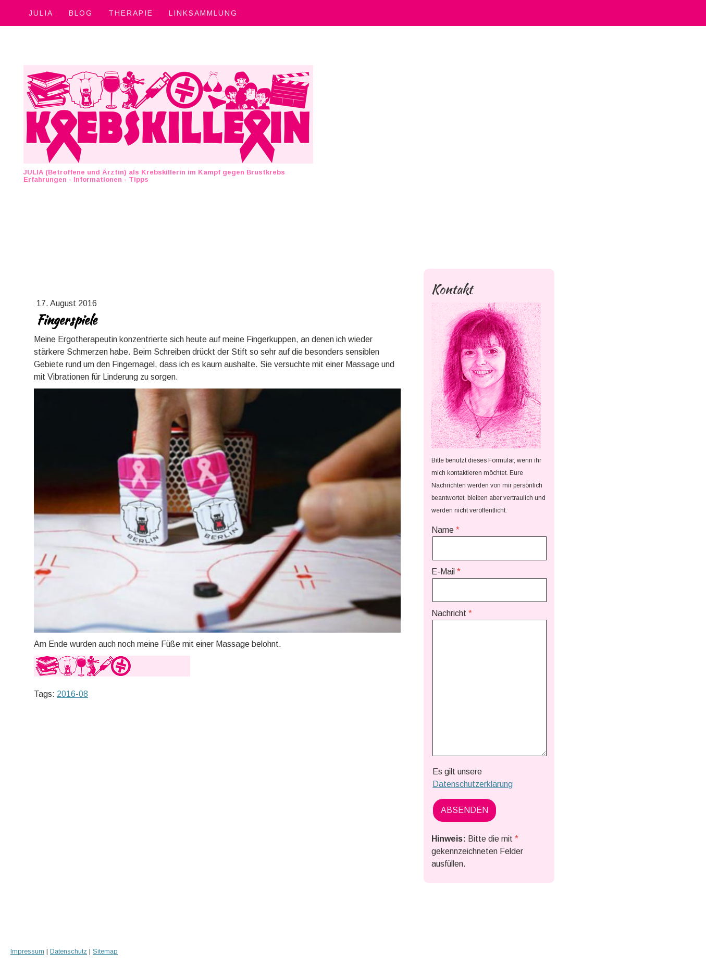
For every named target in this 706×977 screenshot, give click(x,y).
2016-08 (72, 694)
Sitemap (105, 951)
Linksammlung (203, 13)
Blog (81, 13)
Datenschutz (68, 951)
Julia (41, 13)
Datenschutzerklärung (472, 784)
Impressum (27, 951)
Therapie (130, 13)
